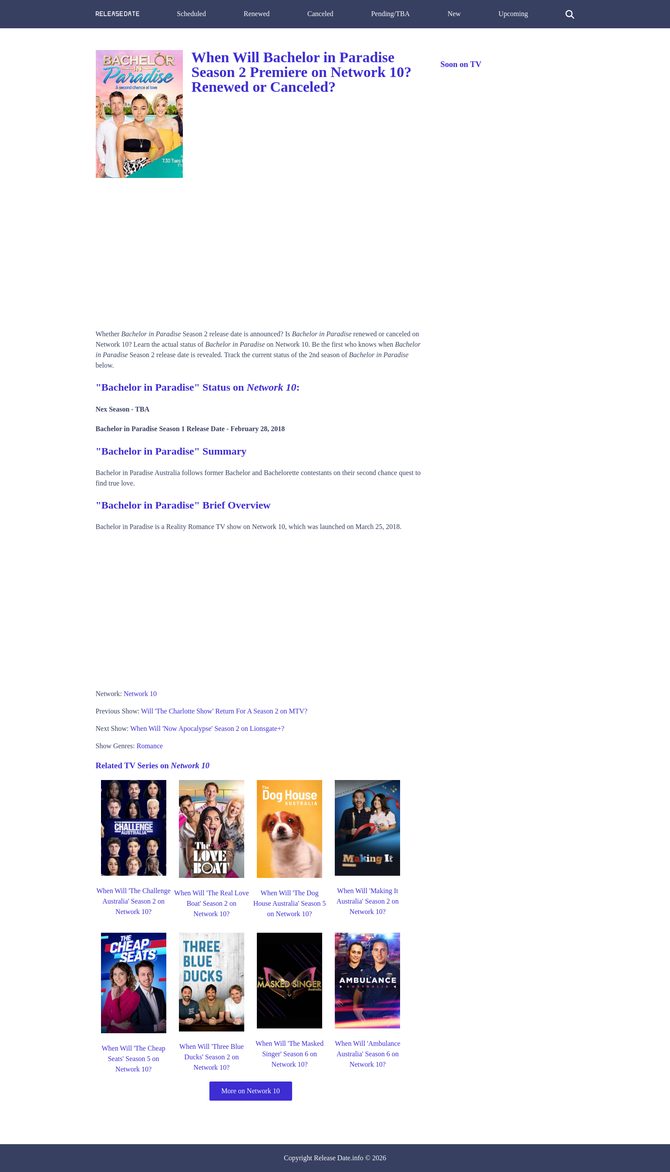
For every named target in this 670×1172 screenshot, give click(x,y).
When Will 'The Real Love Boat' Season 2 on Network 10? (211, 903)
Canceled (320, 13)
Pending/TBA (390, 13)
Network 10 (140, 693)
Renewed (257, 13)
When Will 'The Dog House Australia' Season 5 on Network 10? (289, 903)
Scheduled (191, 13)
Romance (150, 746)
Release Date (332, 1158)
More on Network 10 (250, 1091)
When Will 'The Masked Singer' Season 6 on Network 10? (289, 1054)
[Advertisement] (259, 250)
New (454, 13)
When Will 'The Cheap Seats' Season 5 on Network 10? (133, 1059)
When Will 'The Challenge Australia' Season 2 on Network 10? (133, 901)
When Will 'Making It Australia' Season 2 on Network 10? (368, 901)
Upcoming (513, 13)
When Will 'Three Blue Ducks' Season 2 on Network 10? (211, 1057)
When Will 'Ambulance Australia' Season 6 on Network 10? (367, 1054)
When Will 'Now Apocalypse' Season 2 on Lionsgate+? (207, 728)
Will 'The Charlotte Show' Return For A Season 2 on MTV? (224, 711)
